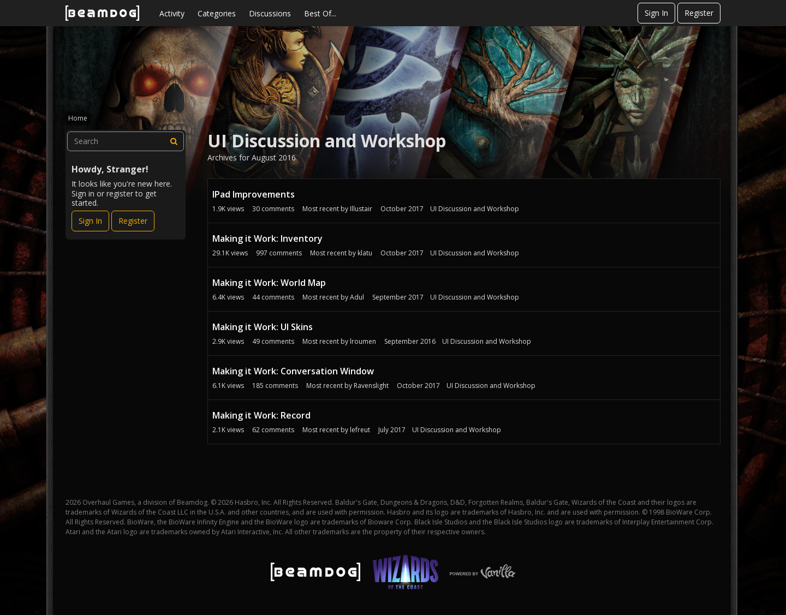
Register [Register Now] (132, 221)
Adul (357, 297)
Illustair (361, 208)
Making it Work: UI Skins (262, 327)
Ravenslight (371, 385)
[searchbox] (125, 141)
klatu (365, 253)
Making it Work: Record (261, 415)
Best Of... (320, 13)
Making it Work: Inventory (267, 238)
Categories (217, 13)
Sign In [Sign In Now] (90, 221)
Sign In (656, 13)
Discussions (270, 13)
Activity (171, 13)
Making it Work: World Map (269, 283)
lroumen (363, 341)
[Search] (174, 141)
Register (698, 13)
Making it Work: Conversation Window (293, 371)
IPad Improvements (253, 194)
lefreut (360, 429)
